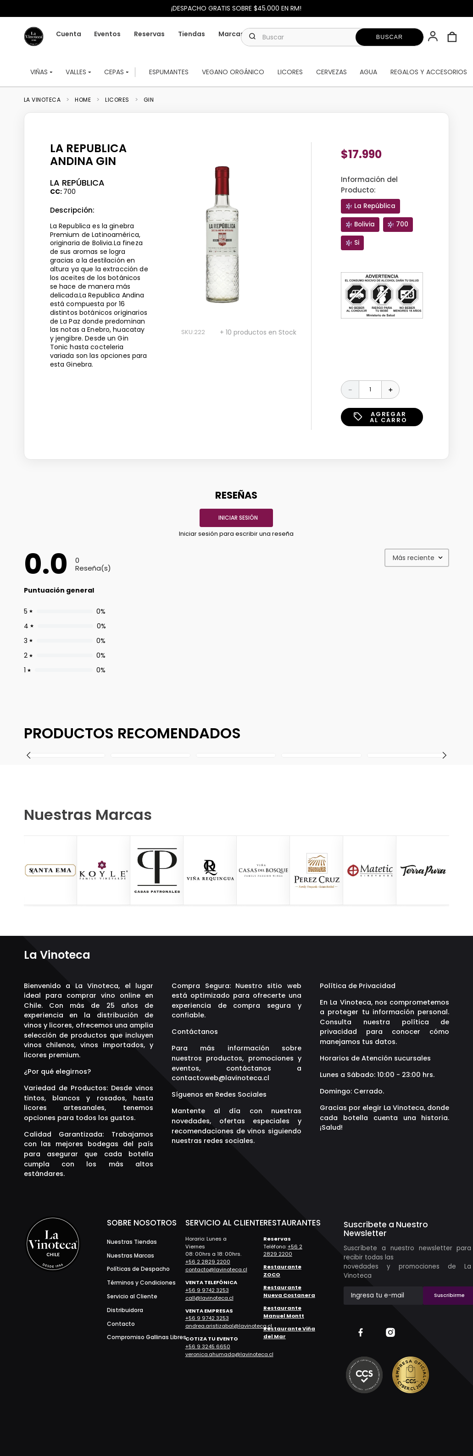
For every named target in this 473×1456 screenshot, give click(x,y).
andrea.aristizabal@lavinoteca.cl (228, 1326)
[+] (390, 389)
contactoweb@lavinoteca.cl (220, 1077)
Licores (117, 100)
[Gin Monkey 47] (321, 755)
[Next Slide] (440, 871)
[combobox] (332, 37)
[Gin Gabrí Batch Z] (65, 755)
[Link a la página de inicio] (45, 100)
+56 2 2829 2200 (207, 1261)
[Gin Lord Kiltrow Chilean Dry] (235, 755)
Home (83, 100)
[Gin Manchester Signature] (406, 755)
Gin (149, 100)
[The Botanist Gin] (150, 755)
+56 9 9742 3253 (207, 1290)
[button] (433, 37)
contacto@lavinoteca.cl (216, 1269)
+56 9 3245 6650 (207, 1346)
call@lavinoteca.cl (209, 1298)
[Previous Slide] (32, 871)
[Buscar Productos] (389, 37)
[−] (350, 389)
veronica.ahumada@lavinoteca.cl (229, 1354)
